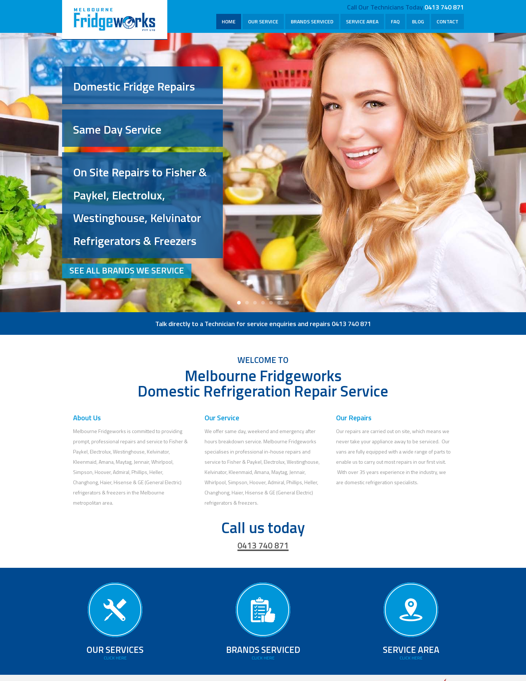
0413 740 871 (444, 7)
